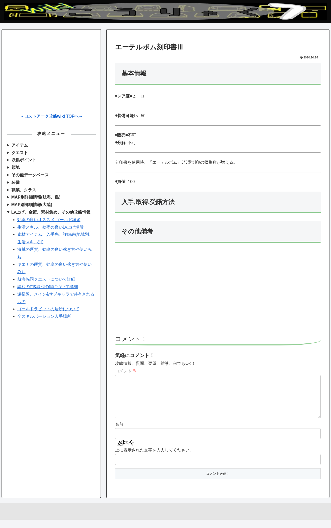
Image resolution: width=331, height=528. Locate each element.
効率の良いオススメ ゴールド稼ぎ (48, 219)
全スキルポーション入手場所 (44, 316)
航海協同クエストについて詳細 (46, 279)
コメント (126, 371)
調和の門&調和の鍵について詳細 (47, 286)
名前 (119, 432)
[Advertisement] (218, 291)
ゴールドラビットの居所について (48, 309)
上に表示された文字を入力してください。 (154, 458)
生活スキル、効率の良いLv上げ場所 (50, 227)
